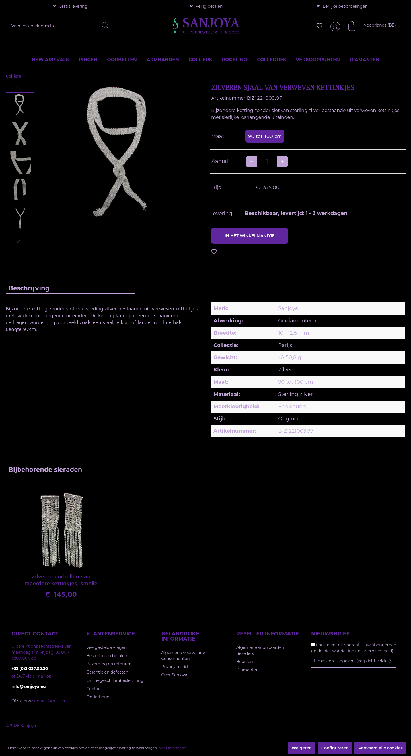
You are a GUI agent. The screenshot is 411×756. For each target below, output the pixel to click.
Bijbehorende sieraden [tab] (45, 469)
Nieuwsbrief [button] (330, 634)
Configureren (334, 748)
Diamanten (247, 669)
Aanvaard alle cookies (380, 748)
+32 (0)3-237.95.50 (29, 668)
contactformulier (48, 701)
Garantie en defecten (107, 672)
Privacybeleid (174, 666)
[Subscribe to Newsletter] (388, 661)
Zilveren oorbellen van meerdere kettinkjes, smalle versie (61, 580)
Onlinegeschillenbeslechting (114, 680)
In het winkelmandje (250, 235)
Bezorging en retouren (108, 663)
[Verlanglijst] (319, 25)
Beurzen (244, 661)
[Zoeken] (105, 26)
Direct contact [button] (34, 634)
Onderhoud (98, 697)
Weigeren (302, 748)
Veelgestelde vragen (106, 647)
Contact (94, 688)
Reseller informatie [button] (267, 634)
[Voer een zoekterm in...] (60, 26)
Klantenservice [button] (110, 634)
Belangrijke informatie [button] (180, 636)
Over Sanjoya (174, 675)
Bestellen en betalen (106, 655)
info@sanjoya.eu (28, 686)
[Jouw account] (334, 25)
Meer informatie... (173, 748)
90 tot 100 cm (264, 136)
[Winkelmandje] (348, 25)
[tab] (70, 288)
